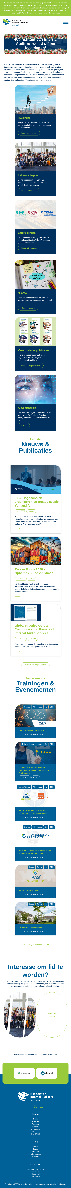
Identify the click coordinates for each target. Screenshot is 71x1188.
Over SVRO (35, 1134)
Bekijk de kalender (29, 133)
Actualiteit (35, 1121)
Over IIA (35, 1131)
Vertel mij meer (52, 1015)
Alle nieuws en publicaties (35, 665)
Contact (35, 1149)
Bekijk (23, 426)
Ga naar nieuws (28, 308)
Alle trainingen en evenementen (35, 945)
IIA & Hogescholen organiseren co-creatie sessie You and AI (37, 501)
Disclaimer (35, 1172)
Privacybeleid (35, 1174)
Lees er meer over (29, 191)
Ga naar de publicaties (30, 365)
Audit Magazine (35, 1154)
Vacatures (35, 1151)
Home (35, 1119)
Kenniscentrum (35, 1129)
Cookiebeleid (35, 1177)
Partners (35, 1156)
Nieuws (35, 1146)
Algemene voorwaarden (35, 1169)
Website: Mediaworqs (58, 1184)
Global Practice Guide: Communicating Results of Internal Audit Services (34, 629)
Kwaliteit (35, 1126)
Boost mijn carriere (29, 248)
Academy (35, 1124)
